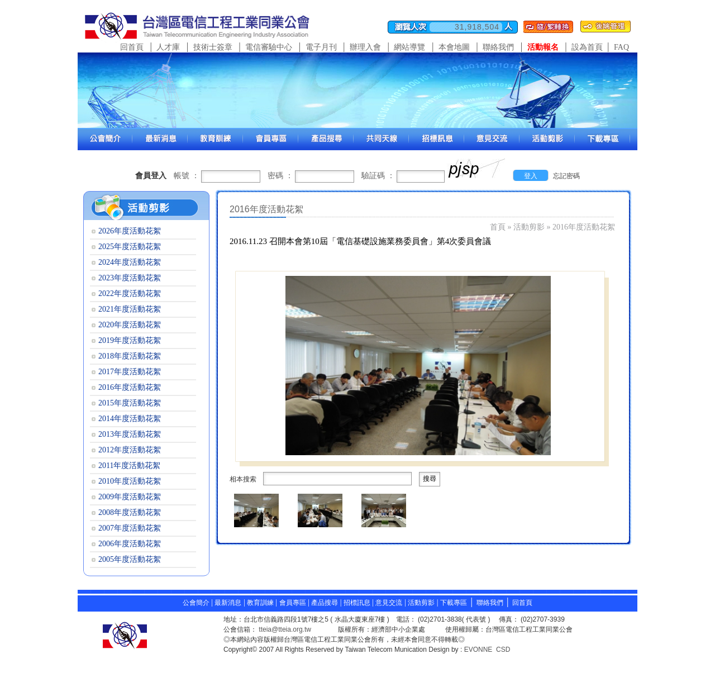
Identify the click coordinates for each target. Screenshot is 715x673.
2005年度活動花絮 (129, 559)
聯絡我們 (498, 47)
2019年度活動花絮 (129, 340)
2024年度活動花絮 (129, 262)
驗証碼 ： (378, 175)
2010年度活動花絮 (129, 481)
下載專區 (453, 603)
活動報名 (543, 47)
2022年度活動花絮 (129, 293)
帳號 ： (186, 175)
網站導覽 (409, 47)
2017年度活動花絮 (129, 371)
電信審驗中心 (268, 47)
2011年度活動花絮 (129, 465)
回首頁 (132, 47)
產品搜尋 (324, 603)
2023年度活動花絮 (129, 278)
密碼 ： (280, 175)
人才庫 (168, 47)
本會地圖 (454, 47)
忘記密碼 (566, 176)
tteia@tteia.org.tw (285, 629)
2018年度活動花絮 (129, 356)
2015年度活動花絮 (129, 403)
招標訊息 (358, 603)
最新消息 (227, 603)
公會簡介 (196, 603)
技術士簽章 (212, 47)
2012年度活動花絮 (129, 450)
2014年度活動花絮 (129, 418)
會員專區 (292, 603)
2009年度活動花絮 (129, 497)
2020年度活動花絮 (129, 325)
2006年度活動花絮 (129, 544)
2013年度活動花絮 (129, 434)
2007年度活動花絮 (129, 528)
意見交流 (388, 603)
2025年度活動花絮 (129, 246)
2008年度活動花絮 (129, 512)
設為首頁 (587, 47)
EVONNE (478, 649)
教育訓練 (261, 603)
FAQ (621, 47)
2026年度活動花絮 (129, 231)
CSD (503, 649)
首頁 (498, 227)
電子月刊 (321, 47)
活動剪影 (529, 227)
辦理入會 (365, 47)
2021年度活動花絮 (129, 309)
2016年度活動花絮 (583, 227)
